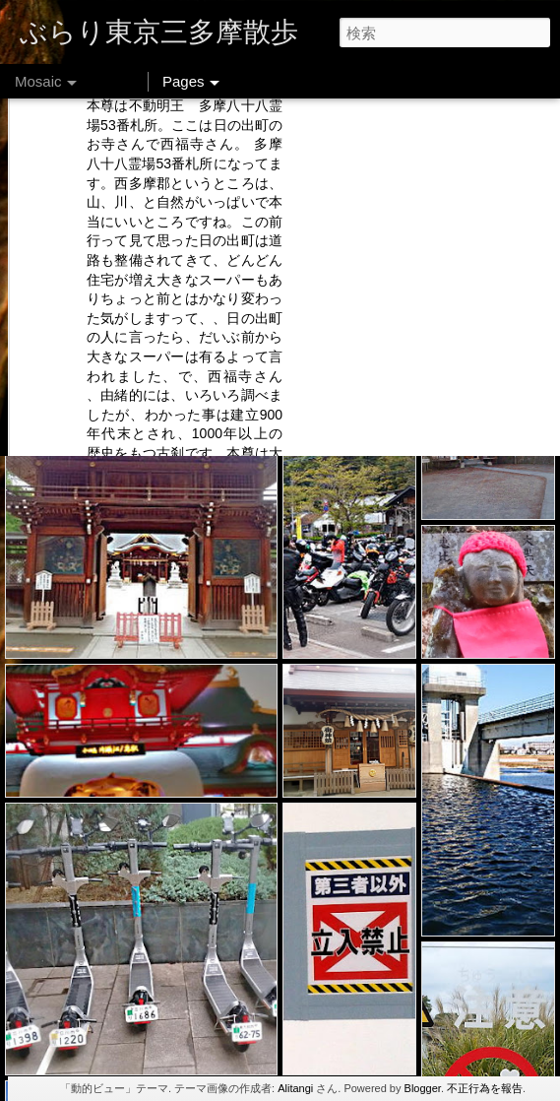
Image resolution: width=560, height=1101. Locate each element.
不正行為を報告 (485, 1088)
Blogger (422, 1088)
